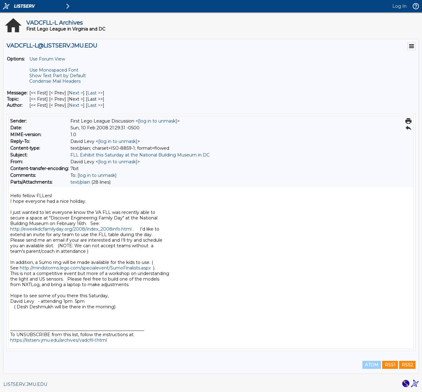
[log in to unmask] (157, 121)
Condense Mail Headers (55, 81)
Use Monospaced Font (53, 70)
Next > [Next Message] (76, 93)
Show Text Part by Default (57, 75)
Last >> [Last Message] (95, 93)
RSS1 (390, 365)
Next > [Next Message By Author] (76, 105)
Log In (399, 6)
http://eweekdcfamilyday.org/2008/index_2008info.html (71, 229)
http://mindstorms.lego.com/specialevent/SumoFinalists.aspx (85, 268)
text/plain (80, 182)
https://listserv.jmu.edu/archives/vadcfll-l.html (58, 340)
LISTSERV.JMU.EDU (25, 384)
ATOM (371, 365)
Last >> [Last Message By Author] (95, 105)
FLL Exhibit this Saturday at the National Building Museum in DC (140, 155)
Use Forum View (47, 59)
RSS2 (407, 365)
